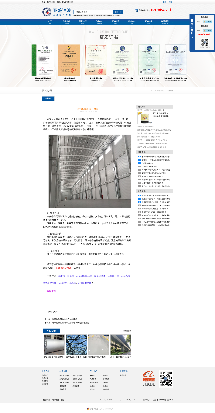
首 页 (50, 22)
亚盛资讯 (116, 22)
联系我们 (165, 22)
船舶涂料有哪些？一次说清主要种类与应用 (157, 180)
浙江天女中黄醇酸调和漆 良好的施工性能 (152, 140)
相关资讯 (141, 152)
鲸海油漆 (76, 386)
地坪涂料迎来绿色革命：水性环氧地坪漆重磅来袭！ (161, 215)
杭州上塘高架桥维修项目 (120, 357)
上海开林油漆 (64, 379)
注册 (170, 2)
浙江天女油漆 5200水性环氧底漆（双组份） (153, 133)
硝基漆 (92, 386)
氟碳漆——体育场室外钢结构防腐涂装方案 (157, 160)
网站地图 (55, 400)
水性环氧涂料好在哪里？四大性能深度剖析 (157, 202)
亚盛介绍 (66, 22)
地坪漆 (92, 389)
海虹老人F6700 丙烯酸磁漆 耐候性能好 (151, 147)
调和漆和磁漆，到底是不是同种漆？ (155, 209)
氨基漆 (105, 386)
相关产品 (141, 107)
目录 (62, 400)
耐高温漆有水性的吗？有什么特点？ (155, 196)
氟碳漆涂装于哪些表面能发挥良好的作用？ (157, 157)
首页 (153, 91)
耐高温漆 (106, 389)
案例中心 (132, 22)
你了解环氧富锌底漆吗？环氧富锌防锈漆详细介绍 (160, 170)
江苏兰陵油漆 (77, 376)
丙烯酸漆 (93, 379)
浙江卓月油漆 (77, 382)
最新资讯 (141, 191)
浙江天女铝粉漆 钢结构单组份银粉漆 (150, 110)
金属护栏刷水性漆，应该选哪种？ (154, 212)
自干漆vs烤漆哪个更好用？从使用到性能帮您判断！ (161, 186)
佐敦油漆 (63, 386)
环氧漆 (105, 376)
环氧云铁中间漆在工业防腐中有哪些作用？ (157, 222)
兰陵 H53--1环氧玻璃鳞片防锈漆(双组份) (152, 144)
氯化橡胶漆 (94, 382)
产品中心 (99, 22)
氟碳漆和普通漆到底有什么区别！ (154, 173)
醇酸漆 (105, 382)
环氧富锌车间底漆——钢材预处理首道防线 (157, 225)
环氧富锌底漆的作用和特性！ (152, 176)
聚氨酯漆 (106, 379)
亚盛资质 (45, 384)
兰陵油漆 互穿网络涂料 (145, 126)
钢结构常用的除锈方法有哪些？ (65, 319)
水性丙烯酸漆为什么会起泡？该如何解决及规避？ (160, 219)
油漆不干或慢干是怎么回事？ (152, 183)
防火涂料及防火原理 (149, 167)
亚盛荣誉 (45, 381)
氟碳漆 (85, 15)
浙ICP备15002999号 (150, 400)
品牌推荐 (83, 22)
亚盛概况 (45, 378)
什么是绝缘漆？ (147, 163)
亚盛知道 (149, 22)
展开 (191, 28)
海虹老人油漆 (64, 382)
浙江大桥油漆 (64, 376)
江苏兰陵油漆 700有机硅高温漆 (148, 137)
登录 (164, 2)
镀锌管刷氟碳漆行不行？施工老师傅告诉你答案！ (160, 205)
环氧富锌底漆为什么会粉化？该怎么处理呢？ (71, 323)
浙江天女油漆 (77, 379)
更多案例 (127, 331)
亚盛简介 (45, 375)
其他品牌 (63, 389)
